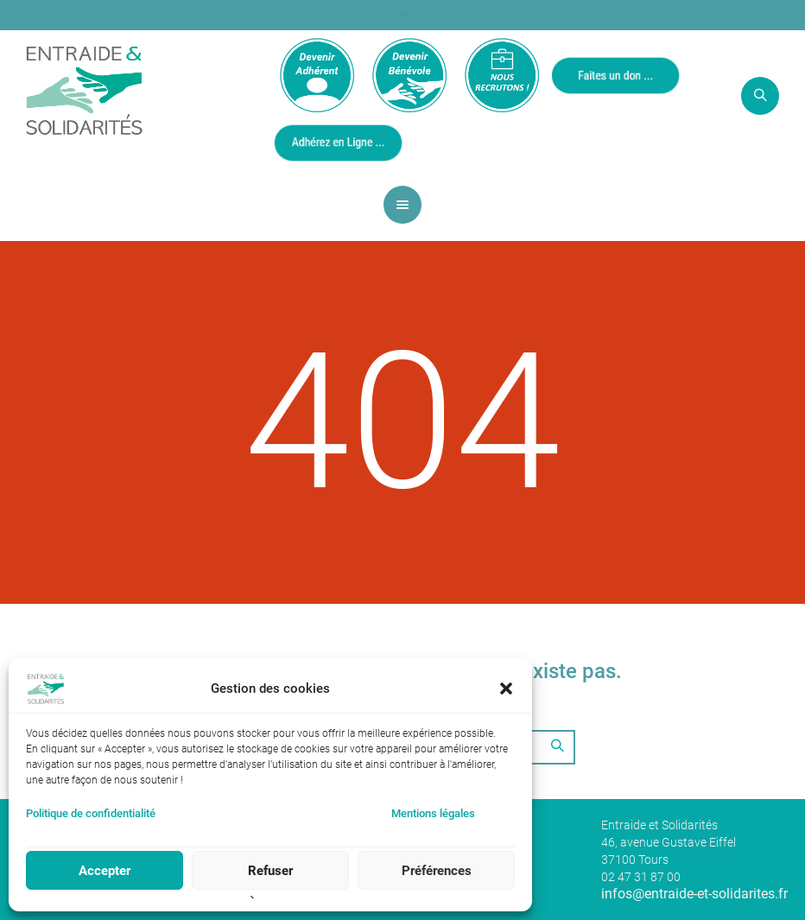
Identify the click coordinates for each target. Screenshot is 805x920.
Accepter (104, 871)
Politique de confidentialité (90, 813)
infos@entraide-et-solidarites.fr (694, 893)
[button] (506, 688)
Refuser (270, 871)
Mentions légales (433, 813)
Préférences (437, 871)
